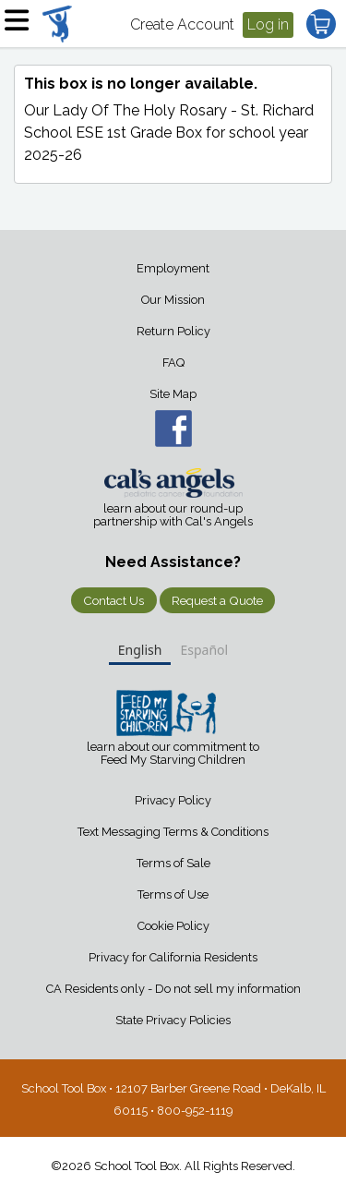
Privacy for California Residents (173, 957)
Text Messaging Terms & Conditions (173, 832)
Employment (173, 268)
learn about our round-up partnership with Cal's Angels (173, 515)
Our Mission (173, 300)
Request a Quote (217, 600)
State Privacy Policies (173, 1020)
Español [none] (204, 649)
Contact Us (113, 600)
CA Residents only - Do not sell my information (173, 989)
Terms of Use (173, 894)
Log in (268, 24)
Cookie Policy (173, 926)
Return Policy (173, 331)
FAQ (173, 362)
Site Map (173, 394)
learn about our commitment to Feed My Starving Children (173, 754)
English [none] (140, 649)
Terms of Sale (173, 863)
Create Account (182, 24)
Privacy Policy (173, 800)
